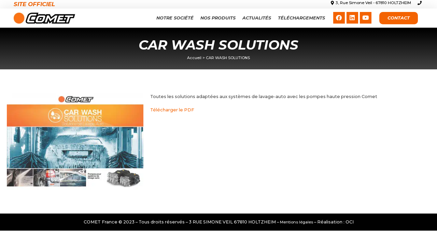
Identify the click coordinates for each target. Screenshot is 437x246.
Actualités (256, 17)
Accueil (194, 57)
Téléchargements (301, 17)
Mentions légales (296, 222)
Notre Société (175, 17)
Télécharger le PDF (172, 109)
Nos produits (218, 17)
